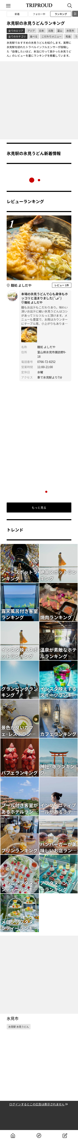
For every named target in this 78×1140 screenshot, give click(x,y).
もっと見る (39, 507)
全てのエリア (15, 30)
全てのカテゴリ (17, 36)
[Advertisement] (39, 100)
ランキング (61, 14)
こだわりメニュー (52, 36)
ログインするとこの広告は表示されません (39, 1104)
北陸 (50, 30)
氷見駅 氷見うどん (18, 1026)
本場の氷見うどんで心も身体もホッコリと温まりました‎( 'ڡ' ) (45, 298)
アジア (31, 30)
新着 (17, 14)
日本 (41, 30)
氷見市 (70, 30)
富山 (59, 30)
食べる (33, 36)
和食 (68, 36)
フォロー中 (39, 14)
